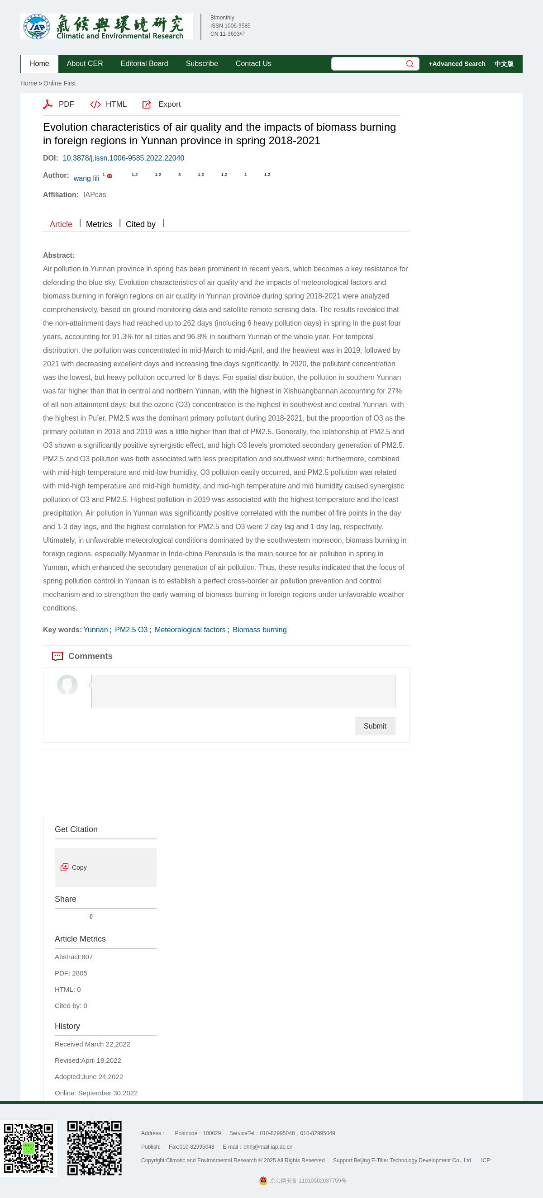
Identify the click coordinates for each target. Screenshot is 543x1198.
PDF (66, 104)
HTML (116, 104)
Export (169, 104)
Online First (59, 83)
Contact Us (254, 63)
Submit (375, 726)
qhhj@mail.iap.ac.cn (267, 1147)
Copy (79, 867)
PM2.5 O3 (130, 630)
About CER (85, 63)
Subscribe (202, 63)
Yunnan (95, 630)
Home (39, 63)
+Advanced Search (457, 63)
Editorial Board (144, 63)
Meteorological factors (189, 630)
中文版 (504, 63)
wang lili (87, 178)
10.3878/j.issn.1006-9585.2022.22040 (124, 158)
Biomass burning (259, 630)
